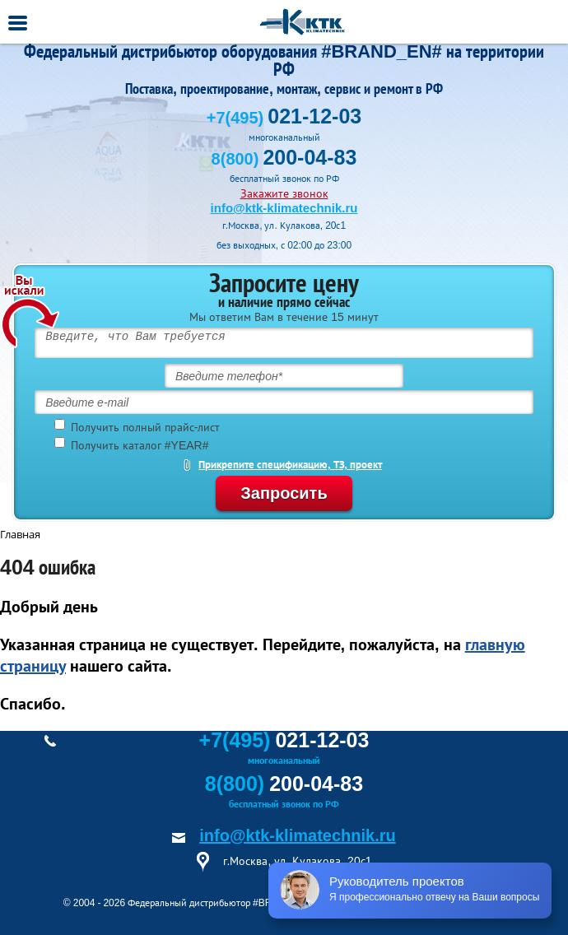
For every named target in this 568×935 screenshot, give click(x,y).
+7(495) (284, 117)
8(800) (284, 159)
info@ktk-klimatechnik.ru (284, 208)
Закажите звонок (284, 193)
